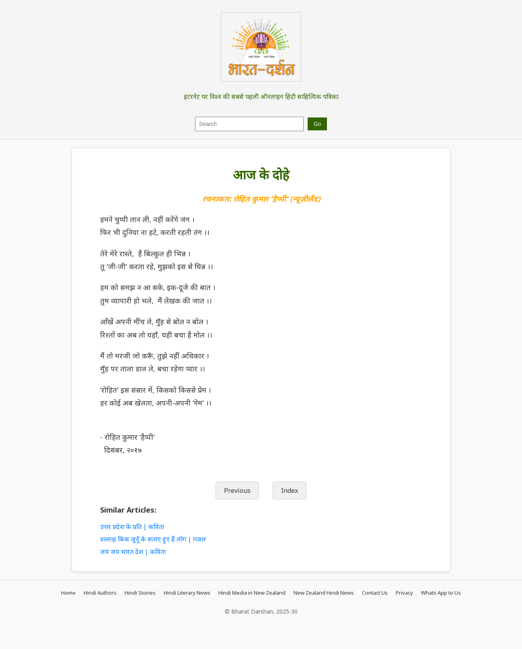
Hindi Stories (140, 592)
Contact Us (375, 592)
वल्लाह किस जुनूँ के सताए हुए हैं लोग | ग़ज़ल (153, 539)
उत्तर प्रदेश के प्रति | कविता (132, 526)
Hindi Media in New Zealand (252, 592)
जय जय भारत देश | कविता (133, 551)
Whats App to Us (441, 592)
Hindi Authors (100, 592)
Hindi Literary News (187, 592)
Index (289, 490)
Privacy (404, 592)
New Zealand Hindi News (324, 592)
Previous (237, 490)
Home (68, 592)
